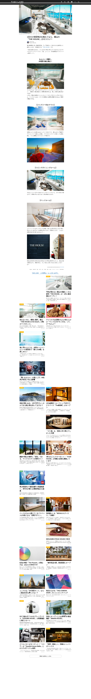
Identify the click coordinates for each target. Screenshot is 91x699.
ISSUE (21, 472)
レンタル (53, 270)
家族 (45, 270)
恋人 (42, 270)
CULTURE (21, 362)
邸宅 (47, 270)
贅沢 (37, 270)
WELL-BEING (49, 388)
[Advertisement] (45, 681)
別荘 (40, 270)
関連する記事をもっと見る (45, 657)
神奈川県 (34, 270)
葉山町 (31, 270)
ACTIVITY (48, 277)
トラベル (57, 270)
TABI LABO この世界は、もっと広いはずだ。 (45, 274)
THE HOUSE (46, 48)
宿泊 (50, 270)
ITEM (21, 442)
